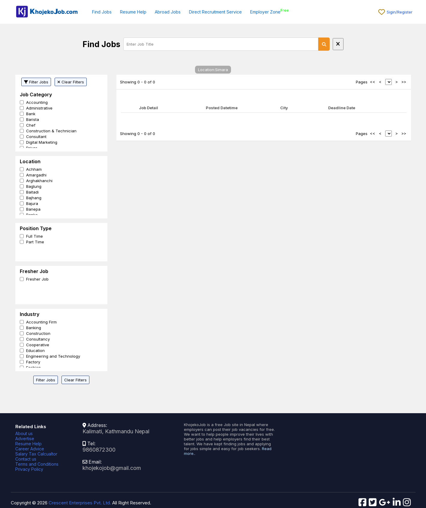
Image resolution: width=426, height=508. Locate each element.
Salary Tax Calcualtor (36, 453)
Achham (34, 169)
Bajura (32, 203)
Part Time (35, 241)
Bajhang (33, 197)
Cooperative (37, 344)
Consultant (36, 136)
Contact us (25, 458)
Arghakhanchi (39, 180)
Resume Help (133, 11)
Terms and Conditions (36, 464)
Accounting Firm (41, 322)
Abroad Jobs (168, 11)
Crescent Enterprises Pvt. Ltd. (80, 503)
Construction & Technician (51, 130)
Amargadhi (36, 175)
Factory (33, 361)
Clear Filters (70, 82)
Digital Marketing (41, 142)
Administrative (39, 108)
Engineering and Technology (53, 356)
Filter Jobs (36, 82)
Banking (33, 327)
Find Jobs (102, 11)
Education (35, 350)
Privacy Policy (29, 469)
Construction (38, 333)
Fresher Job (37, 279)
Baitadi (32, 192)
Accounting (37, 102)
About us (24, 433)
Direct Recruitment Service (215, 11)
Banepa (33, 209)
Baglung (33, 186)
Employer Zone (265, 11)
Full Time (34, 236)
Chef (30, 125)
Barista (32, 119)
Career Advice (29, 448)
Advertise (24, 438)
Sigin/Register (399, 12)
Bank (30, 113)
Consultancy (38, 339)
